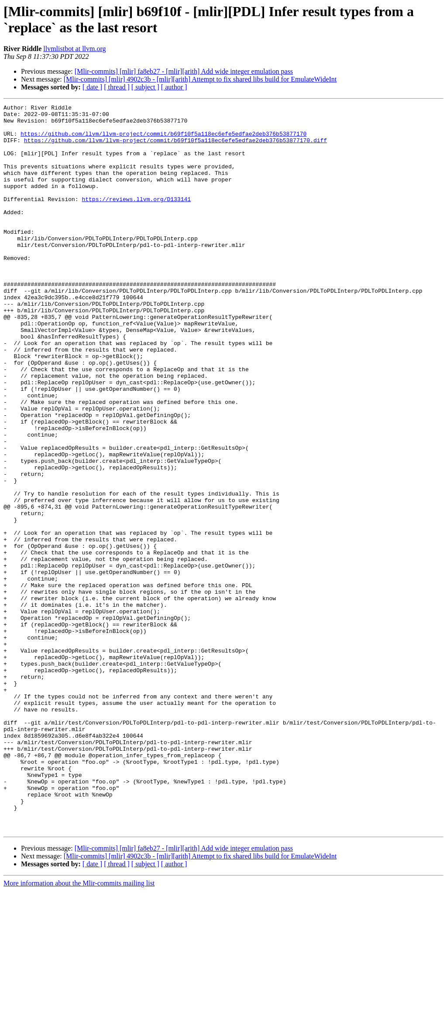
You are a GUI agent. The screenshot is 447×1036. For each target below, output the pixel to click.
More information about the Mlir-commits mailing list (79, 1028)
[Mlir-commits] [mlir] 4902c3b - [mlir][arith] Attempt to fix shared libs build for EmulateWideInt (200, 79)
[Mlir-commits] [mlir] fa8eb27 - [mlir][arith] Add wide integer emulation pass (184, 71)
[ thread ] (117, 87)
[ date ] (92, 87)
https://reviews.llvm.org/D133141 (136, 218)
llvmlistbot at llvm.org (74, 48)
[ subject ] (145, 87)
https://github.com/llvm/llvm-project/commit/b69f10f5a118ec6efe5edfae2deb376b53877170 (163, 140)
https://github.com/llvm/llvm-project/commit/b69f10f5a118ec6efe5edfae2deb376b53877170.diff (175, 148)
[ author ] (174, 87)
